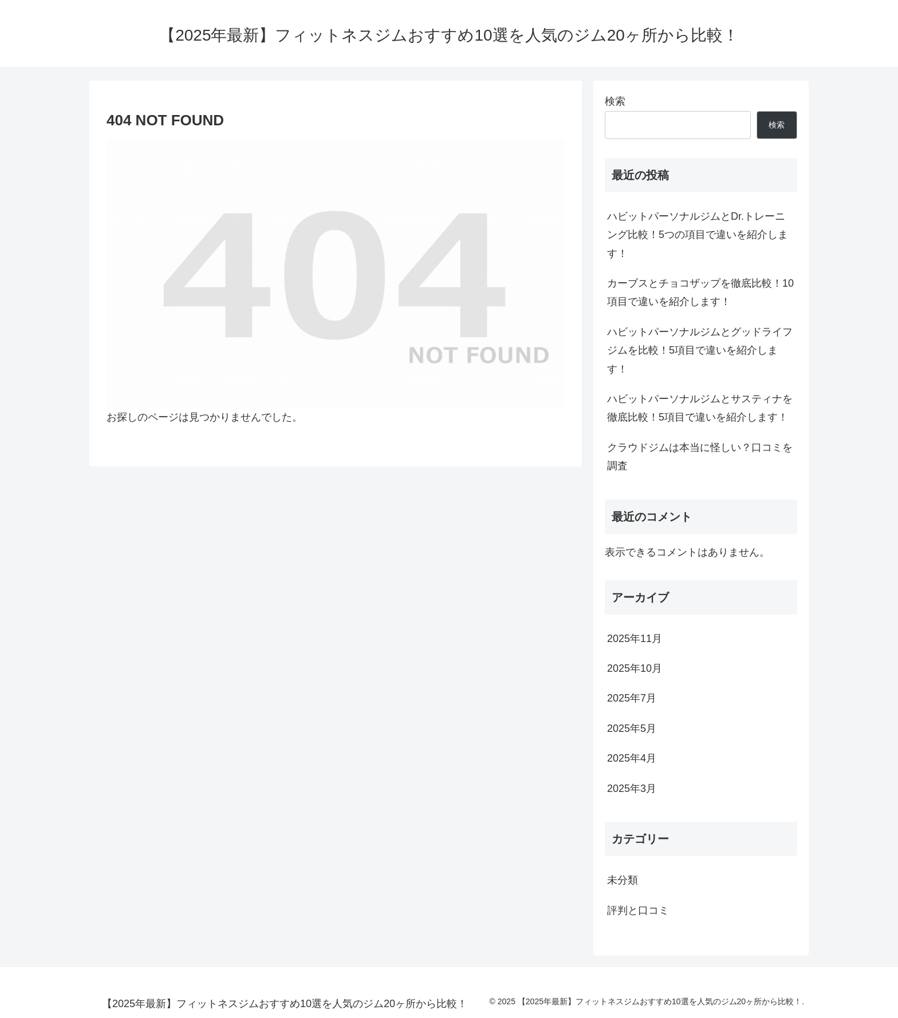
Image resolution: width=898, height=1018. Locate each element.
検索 (615, 101)
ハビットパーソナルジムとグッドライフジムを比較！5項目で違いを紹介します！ (700, 350)
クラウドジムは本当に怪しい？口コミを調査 (700, 457)
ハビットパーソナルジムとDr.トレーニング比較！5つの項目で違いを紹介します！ (697, 235)
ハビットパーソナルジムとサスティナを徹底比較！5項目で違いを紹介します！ (700, 408)
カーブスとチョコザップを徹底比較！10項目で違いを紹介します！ (700, 292)
